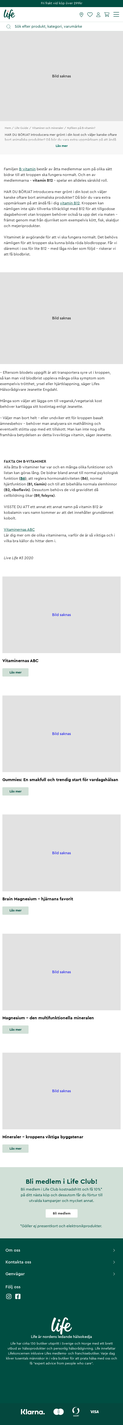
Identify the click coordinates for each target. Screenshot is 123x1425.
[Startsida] (9, 14)
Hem (8, 128)
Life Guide (21, 128)
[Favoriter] (90, 14)
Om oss (60, 1250)
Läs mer (15, 672)
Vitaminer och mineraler (47, 128)
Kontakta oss (60, 1262)
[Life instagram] (8, 1299)
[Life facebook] (17, 1299)
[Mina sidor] (98, 14)
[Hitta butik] (81, 14)
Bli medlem (61, 1213)
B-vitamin (27, 169)
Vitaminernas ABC (19, 530)
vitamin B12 (70, 203)
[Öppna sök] (64, 27)
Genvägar (60, 1274)
